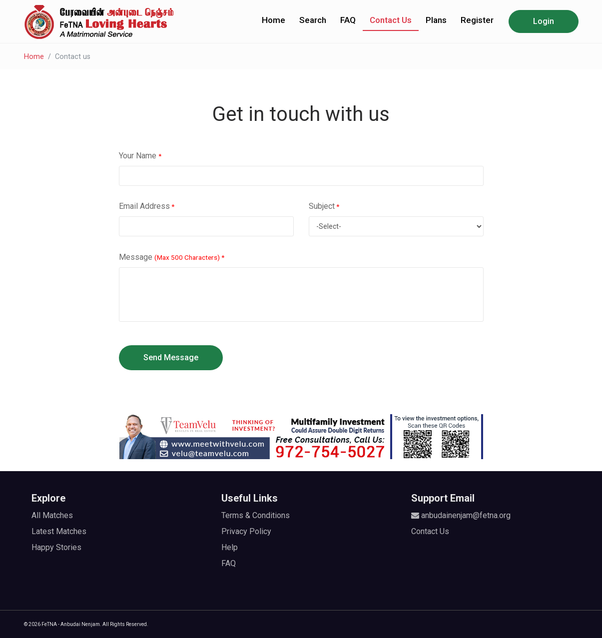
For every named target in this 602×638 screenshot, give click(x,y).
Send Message (170, 357)
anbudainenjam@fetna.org (461, 515)
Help (229, 547)
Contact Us (391, 20)
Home (273, 20)
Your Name (140, 155)
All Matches (52, 515)
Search (312, 20)
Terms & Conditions (255, 515)
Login (543, 21)
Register (477, 20)
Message (171, 257)
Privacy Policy (246, 531)
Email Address (146, 206)
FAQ (348, 20)
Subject (324, 206)
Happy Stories (56, 547)
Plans (436, 20)
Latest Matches (58, 531)
